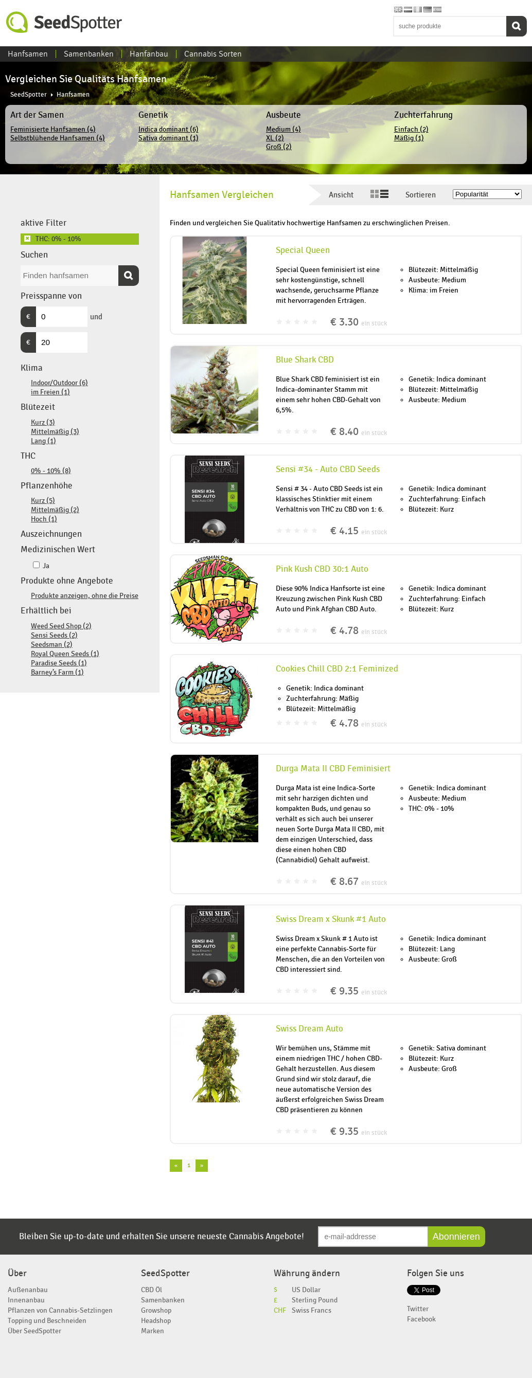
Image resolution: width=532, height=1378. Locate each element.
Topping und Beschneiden (47, 1320)
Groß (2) (279, 146)
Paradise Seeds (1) (59, 663)
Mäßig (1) (409, 138)
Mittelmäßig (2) (55, 509)
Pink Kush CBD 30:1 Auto (322, 569)
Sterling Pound (315, 1300)
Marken (152, 1331)
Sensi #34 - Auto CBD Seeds (328, 469)
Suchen (516, 26)
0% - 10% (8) (51, 470)
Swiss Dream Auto (309, 1029)
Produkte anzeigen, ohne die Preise (84, 595)
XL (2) (275, 138)
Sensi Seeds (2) (54, 635)
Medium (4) (283, 129)
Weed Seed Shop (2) (61, 626)
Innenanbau (26, 1300)
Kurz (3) (43, 422)
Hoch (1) (44, 519)
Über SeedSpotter (34, 1331)
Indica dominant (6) (168, 129)
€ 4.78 (358, 630)
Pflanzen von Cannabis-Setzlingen (60, 1310)
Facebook (421, 1319)
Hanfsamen (28, 54)
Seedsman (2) (52, 644)
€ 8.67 (358, 881)
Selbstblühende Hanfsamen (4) (57, 138)
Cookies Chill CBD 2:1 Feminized (337, 669)
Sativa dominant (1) (168, 138)
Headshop (156, 1320)
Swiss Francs (311, 1310)
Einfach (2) (411, 129)
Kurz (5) (43, 500)
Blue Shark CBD (305, 360)
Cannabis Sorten (213, 54)
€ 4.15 (358, 530)
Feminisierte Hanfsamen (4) (53, 129)
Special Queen (303, 250)
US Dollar (306, 1289)
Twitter (418, 1308)
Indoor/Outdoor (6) (59, 382)
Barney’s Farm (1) (57, 672)
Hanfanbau (149, 54)
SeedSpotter (64, 22)
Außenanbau (28, 1289)
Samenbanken (89, 54)
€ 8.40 (358, 431)
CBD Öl (151, 1289)
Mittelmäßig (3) (55, 431)
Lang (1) (43, 441)
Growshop (156, 1310)
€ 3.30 (358, 322)
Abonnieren (456, 1236)
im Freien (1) (50, 392)
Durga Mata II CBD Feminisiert (333, 769)
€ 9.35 (358, 991)
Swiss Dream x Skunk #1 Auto (331, 919)
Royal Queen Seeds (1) (65, 653)
